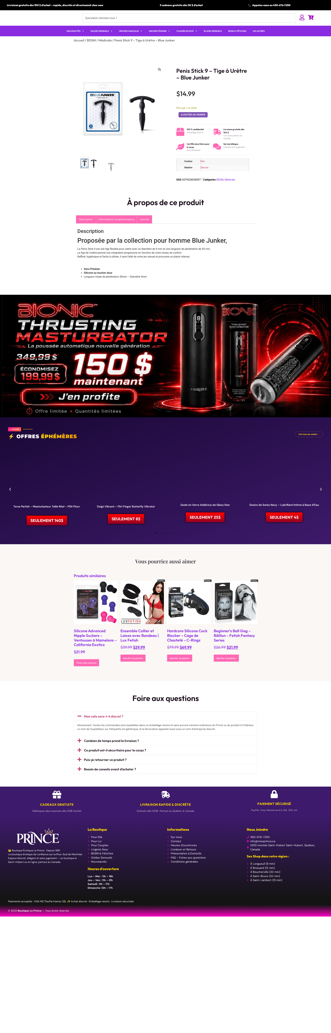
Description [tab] (86, 225)
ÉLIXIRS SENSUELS (213, 37)
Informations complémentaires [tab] (116, 225)
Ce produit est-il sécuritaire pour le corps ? (115, 758)
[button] (159, 76)
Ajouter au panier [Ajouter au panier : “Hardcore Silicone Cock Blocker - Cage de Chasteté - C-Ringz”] (180, 665)
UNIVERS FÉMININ (159, 37)
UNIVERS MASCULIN (130, 37)
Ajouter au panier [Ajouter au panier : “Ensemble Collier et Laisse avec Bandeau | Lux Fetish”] (133, 665)
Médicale (105, 46)
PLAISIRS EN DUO (187, 37)
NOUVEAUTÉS (75, 37)
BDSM (91, 46)
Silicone (204, 174)
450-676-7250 (281, 5)
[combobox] (189, 21)
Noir (203, 167)
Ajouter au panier (193, 121)
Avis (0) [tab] (144, 225)
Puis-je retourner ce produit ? (105, 767)
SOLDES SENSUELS (102, 37)
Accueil (79, 46)
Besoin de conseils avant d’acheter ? (110, 777)
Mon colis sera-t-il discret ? (103, 724)
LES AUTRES (259, 37)
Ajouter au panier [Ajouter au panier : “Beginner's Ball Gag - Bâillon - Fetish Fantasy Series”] (226, 665)
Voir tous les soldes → (309, 440)
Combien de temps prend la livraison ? (111, 748)
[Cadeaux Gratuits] (56, 802)
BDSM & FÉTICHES (237, 37)
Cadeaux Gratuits (57, 812)
